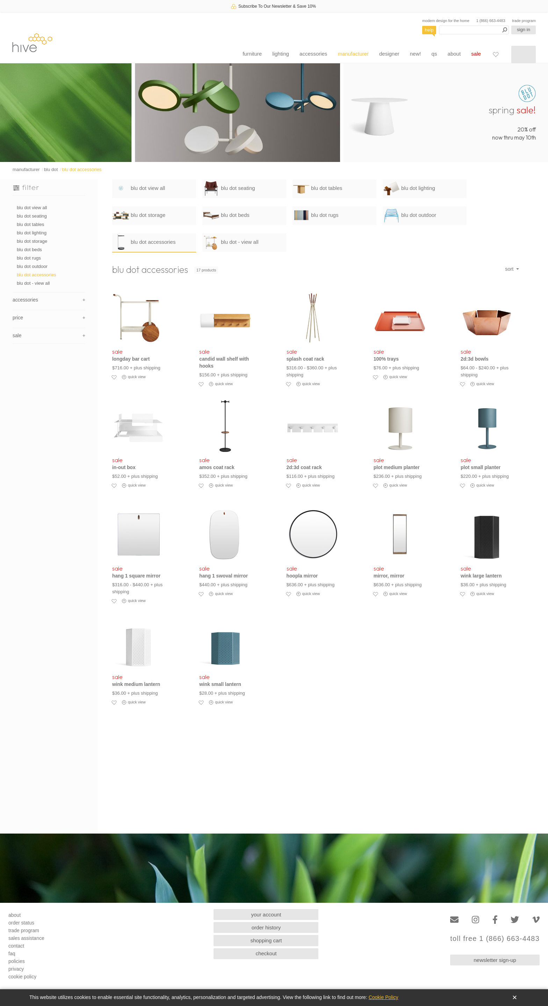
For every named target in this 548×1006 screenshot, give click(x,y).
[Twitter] (515, 919)
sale (476, 54)
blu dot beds (29, 249)
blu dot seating (32, 216)
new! (415, 54)
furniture (252, 54)
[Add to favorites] (114, 377)
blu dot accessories (81, 169)
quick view (134, 377)
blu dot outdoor (32, 266)
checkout (265, 953)
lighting (280, 54)
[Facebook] (495, 919)
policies (16, 961)
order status (21, 923)
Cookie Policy (383, 997)
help (429, 30)
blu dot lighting (31, 232)
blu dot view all (32, 207)
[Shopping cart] (523, 54)
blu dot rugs (29, 258)
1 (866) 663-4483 (490, 21)
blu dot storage (32, 241)
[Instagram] (475, 919)
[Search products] (474, 30)
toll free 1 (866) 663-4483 (495, 938)
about (454, 54)
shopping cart (266, 940)
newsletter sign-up (495, 960)
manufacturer (353, 54)
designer (389, 54)
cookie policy (22, 976)
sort (510, 269)
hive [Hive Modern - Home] (32, 42)
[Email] (454, 919)
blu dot (51, 169)
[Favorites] (495, 54)
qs (434, 54)
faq (11, 953)
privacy (16, 969)
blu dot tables (30, 224)
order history (266, 927)
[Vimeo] (536, 919)
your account (266, 915)
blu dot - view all (33, 283)
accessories (313, 54)
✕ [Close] (514, 997)
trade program (524, 21)
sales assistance (26, 938)
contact (16, 946)
